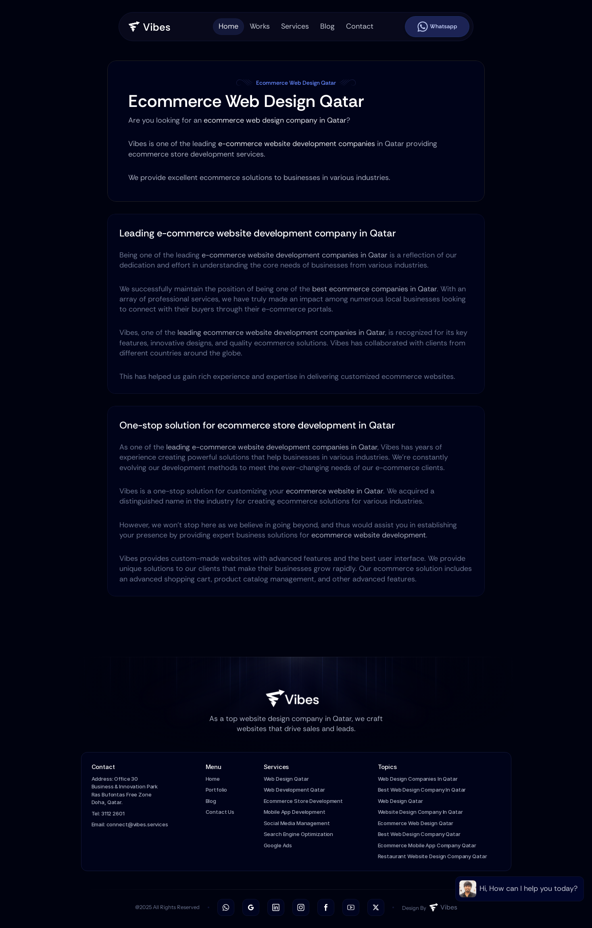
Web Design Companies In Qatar (418, 778)
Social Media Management (297, 823)
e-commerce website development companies (296, 144)
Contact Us (220, 812)
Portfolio (216, 789)
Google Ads (278, 845)
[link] (519, 888)
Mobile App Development (294, 812)
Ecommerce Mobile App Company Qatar (427, 845)
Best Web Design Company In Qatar (422, 789)
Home (213, 778)
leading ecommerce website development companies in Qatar (281, 332)
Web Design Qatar (286, 778)
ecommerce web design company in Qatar (275, 120)
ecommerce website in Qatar (334, 491)
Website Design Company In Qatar (420, 812)
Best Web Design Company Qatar (419, 834)
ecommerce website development (368, 535)
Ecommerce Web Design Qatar (416, 823)
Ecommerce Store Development (303, 801)
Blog (211, 801)
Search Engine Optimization (299, 834)
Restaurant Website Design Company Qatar (432, 856)
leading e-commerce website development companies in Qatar (271, 447)
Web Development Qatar (294, 789)
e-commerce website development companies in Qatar (295, 255)
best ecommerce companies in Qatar (374, 289)
